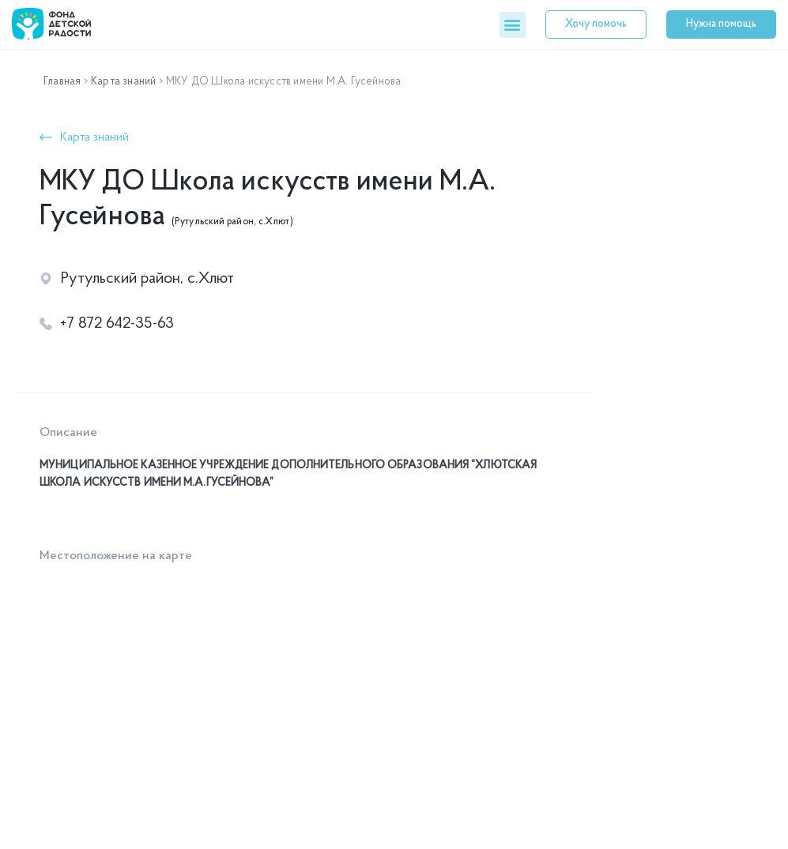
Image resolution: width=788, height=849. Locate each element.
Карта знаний (123, 82)
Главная (62, 82)
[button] (513, 25)
